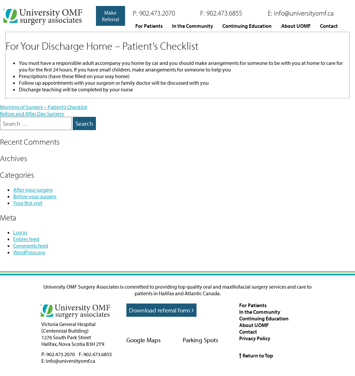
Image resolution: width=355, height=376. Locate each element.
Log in (20, 232)
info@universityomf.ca (304, 13)
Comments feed (30, 245)
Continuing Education (247, 26)
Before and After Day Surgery (32, 113)
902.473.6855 (224, 13)
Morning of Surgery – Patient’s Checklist (43, 107)
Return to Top (256, 355)
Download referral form (161, 310)
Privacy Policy (254, 338)
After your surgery (33, 189)
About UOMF (296, 26)
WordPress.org (29, 252)
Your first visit (27, 203)
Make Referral (110, 16)
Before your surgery (35, 196)
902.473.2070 (157, 13)
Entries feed (26, 239)
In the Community (192, 26)
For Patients (149, 26)
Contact (329, 26)
